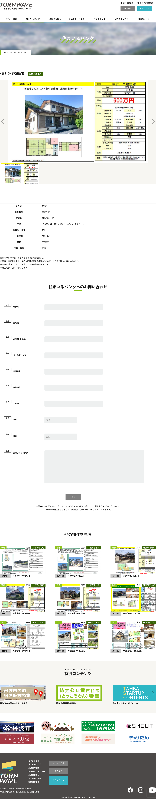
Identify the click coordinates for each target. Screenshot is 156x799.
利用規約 (98, 506)
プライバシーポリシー (83, 506)
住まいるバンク (33, 19)
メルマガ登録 (128, 3)
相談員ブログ (144, 19)
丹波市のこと (99, 19)
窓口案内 (127, 8)
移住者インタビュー (77, 19)
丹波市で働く (55, 19)
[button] (3, 693)
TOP (4, 53)
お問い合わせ (144, 8)
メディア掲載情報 (146, 3)
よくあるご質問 (121, 19)
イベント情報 (11, 19)
